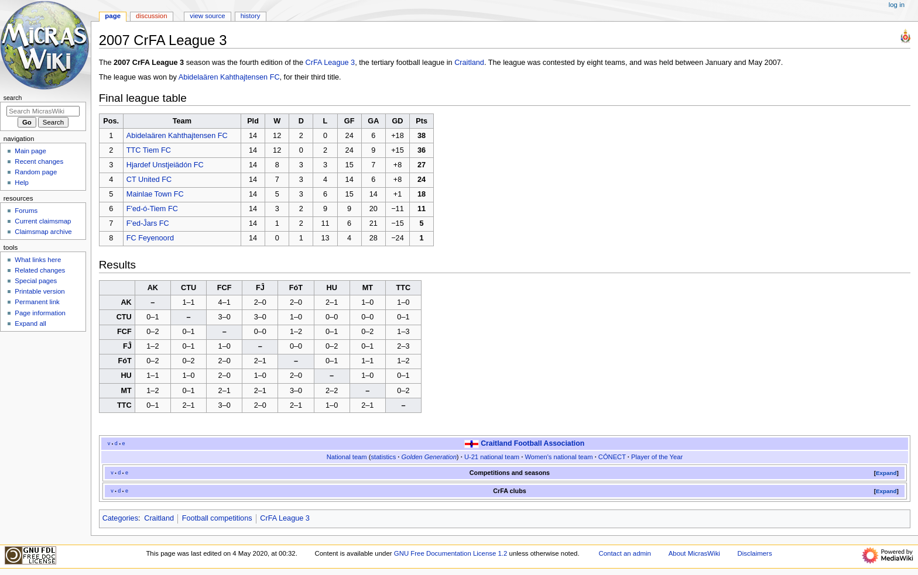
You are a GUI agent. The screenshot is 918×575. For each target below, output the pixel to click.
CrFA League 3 (330, 62)
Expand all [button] (30, 323)
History (251, 15)
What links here (38, 259)
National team (347, 456)
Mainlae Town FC (155, 194)
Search (13, 97)
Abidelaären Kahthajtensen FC (229, 77)
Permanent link (37, 301)
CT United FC (149, 179)
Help (22, 182)
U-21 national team (491, 456)
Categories (120, 518)
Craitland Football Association (532, 443)
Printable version (39, 291)
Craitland (469, 62)
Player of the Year (657, 456)
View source (207, 15)
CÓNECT (612, 456)
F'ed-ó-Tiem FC (152, 209)
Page (113, 15)
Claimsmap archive (43, 231)
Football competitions (217, 518)
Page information (40, 312)
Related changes (40, 270)
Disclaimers (755, 553)
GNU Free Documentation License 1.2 (451, 553)
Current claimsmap (43, 221)
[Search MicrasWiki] (43, 111)
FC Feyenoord (150, 238)
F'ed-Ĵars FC (147, 223)
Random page (36, 171)
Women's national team (558, 456)
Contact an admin (624, 553)
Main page (30, 150)
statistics (383, 456)
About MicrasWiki (694, 553)
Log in (897, 4)
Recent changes (39, 161)
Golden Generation (429, 456)
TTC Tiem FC (148, 150)
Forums (26, 210)
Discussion (151, 15)
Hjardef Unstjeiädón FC (165, 165)
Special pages (36, 280)
